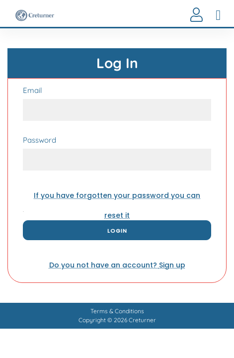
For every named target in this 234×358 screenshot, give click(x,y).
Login (117, 231)
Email (32, 90)
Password (39, 140)
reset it (117, 197)
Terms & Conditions (117, 311)
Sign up (117, 265)
